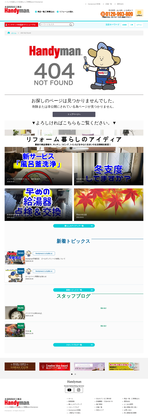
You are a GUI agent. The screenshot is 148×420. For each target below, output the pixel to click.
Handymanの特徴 (94, 4)
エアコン (139, 25)
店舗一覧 (108, 4)
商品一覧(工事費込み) (46, 12)
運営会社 (120, 4)
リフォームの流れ (66, 12)
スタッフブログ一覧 (74, 345)
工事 (131, 25)
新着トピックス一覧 (74, 290)
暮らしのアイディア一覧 (74, 226)
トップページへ (74, 114)
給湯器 (124, 25)
